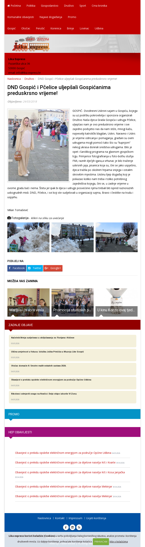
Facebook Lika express (66, 527)
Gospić (11, 28)
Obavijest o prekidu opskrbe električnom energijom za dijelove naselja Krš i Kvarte (70, 462)
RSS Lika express (79, 527)
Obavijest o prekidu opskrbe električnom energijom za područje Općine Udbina (67, 453)
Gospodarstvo (49, 5)
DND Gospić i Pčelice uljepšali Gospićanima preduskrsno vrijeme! (59, 90)
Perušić (40, 28)
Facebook (17, 268)
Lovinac (84, 28)
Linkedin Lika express (72, 527)
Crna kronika (99, 5)
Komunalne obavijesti (20, 17)
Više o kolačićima (119, 541)
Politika (30, 5)
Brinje (70, 28)
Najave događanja (50, 17)
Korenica (55, 28)
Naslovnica (14, 79)
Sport (82, 5)
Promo (72, 17)
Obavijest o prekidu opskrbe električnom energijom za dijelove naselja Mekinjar (68, 486)
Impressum (75, 518)
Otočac (25, 28)
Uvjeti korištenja (96, 518)
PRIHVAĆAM (101, 541)
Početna (14, 5)
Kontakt (60, 518)
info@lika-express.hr (28, 72)
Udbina (99, 28)
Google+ (53, 268)
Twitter (34, 268)
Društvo (69, 5)
